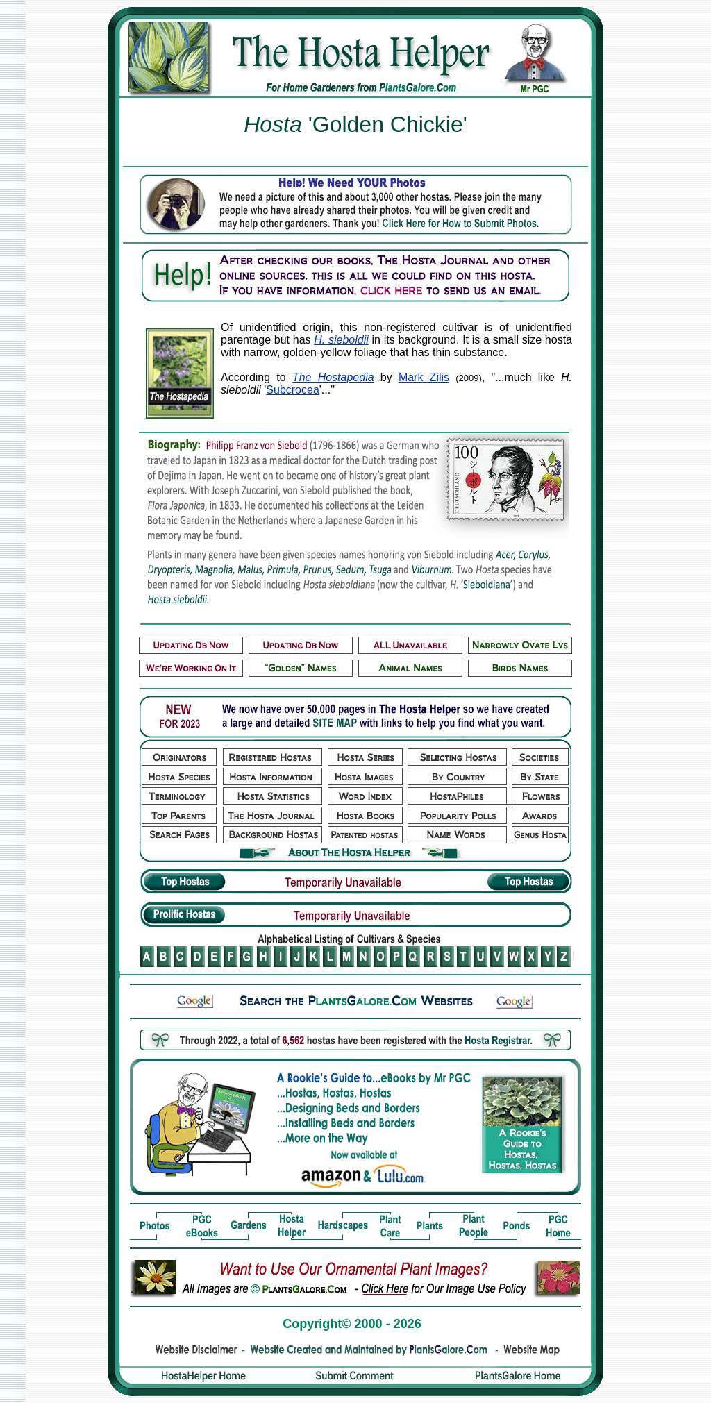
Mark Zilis (424, 377)
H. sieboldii (341, 340)
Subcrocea (292, 390)
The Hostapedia (333, 377)
